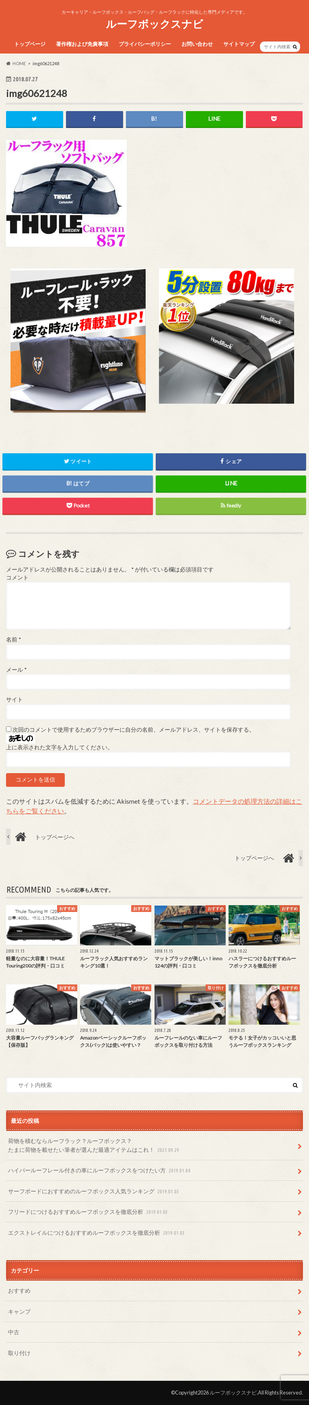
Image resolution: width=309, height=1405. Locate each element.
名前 (13, 640)
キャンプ (19, 1311)
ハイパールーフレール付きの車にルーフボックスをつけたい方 (100, 1171)
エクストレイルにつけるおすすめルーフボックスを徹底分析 (97, 1233)
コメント (17, 577)
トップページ (29, 44)
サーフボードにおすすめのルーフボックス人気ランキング (94, 1191)
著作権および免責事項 (82, 44)
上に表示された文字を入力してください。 (59, 747)
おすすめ (19, 1290)
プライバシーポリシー (145, 44)
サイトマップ (239, 44)
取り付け (19, 1352)
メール (16, 669)
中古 (13, 1332)
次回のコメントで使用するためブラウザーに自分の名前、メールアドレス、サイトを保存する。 (133, 729)
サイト (14, 699)
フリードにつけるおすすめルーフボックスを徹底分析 (88, 1212)
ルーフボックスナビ (154, 23)
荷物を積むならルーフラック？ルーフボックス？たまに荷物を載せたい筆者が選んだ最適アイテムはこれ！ (94, 1146)
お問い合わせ (197, 44)
